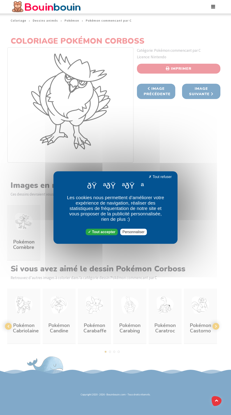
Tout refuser (160, 177)
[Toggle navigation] (213, 6)
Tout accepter (101, 232)
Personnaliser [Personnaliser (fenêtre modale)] (133, 232)
